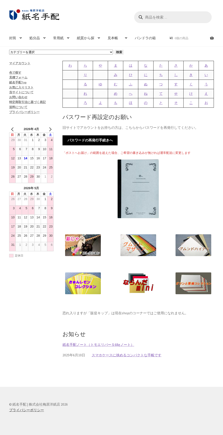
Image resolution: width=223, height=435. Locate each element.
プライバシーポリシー (24, 112)
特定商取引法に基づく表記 (27, 102)
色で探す (15, 73)
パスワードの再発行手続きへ (90, 140)
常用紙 (58, 38)
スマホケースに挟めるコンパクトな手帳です (126, 355)
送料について (18, 107)
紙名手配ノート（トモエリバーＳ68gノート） (98, 344)
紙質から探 (85, 38)
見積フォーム (18, 77)
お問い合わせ (18, 97)
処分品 (34, 38)
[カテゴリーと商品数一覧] (61, 52)
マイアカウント (19, 63)
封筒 (12, 38)
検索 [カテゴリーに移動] (119, 52)
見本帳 (115, 38)
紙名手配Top (18, 82)
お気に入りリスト (21, 87)
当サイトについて (21, 92)
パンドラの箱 (145, 38)
